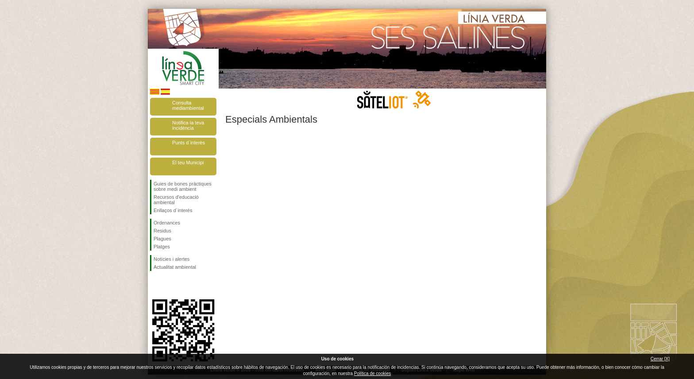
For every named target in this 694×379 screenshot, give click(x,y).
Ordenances (167, 222)
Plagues (162, 238)
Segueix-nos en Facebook (155, 285)
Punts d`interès (188, 142)
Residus (162, 230)
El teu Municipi (188, 162)
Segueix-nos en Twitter (170, 285)
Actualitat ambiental (175, 267)
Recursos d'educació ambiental (176, 199)
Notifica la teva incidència (188, 125)
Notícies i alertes (171, 259)
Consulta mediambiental (188, 105)
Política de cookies (372, 373)
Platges (162, 246)
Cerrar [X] (660, 358)
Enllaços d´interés (173, 210)
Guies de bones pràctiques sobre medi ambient (183, 186)
